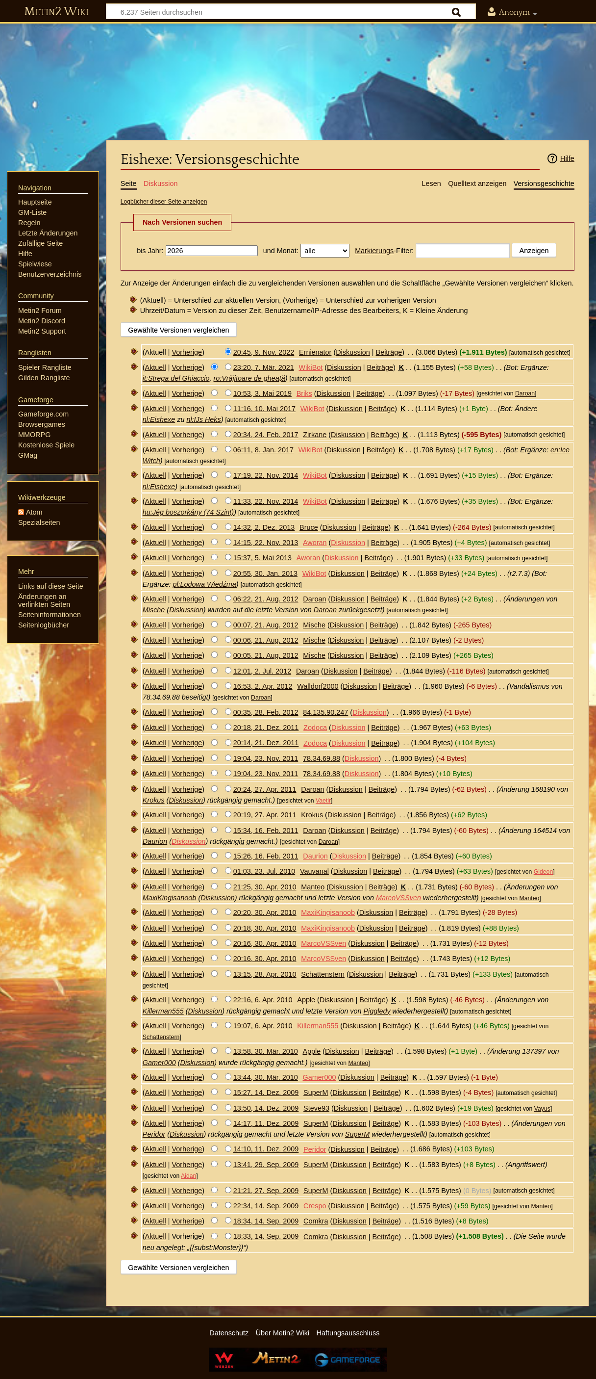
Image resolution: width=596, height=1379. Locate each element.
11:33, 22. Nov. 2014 (265, 501)
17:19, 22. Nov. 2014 (265, 475)
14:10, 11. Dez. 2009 (266, 1149)
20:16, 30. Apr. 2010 (265, 943)
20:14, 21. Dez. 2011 (266, 743)
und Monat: (280, 251)
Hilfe (567, 158)
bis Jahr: (150, 251)
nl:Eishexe (159, 419)
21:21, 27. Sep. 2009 (266, 1191)
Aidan (188, 1175)
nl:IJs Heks (203, 419)
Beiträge (389, 352)
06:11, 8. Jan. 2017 (263, 450)
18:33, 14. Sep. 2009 (266, 1237)
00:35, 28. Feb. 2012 (265, 712)
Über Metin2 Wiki (283, 1333)
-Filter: (384, 251)
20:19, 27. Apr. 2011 (265, 815)
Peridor (154, 1134)
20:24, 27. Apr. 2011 (265, 789)
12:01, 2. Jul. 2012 (262, 671)
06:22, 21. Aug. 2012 (265, 599)
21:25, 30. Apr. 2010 (265, 887)
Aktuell (155, 367)
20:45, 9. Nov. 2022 (264, 352)
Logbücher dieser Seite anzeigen (164, 201)
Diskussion (353, 352)
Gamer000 (159, 1063)
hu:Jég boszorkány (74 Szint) (188, 512)
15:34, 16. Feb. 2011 (265, 830)
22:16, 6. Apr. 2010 (263, 1000)
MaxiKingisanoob (170, 898)
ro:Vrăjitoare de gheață (249, 378)
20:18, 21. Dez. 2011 (266, 727)
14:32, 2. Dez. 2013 (264, 527)
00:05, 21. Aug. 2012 (265, 655)
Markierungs (374, 251)
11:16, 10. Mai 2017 (264, 409)
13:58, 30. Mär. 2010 (265, 1051)
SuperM (357, 1134)
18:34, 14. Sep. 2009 (266, 1221)
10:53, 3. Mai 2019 (262, 393)
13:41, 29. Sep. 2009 (266, 1165)
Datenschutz (228, 1333)
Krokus (154, 800)
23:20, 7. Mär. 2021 (263, 367)
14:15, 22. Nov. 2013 (265, 542)
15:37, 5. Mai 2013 (262, 558)
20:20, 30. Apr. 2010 (265, 912)
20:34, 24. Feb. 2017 (265, 435)
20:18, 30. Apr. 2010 (265, 928)
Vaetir (323, 800)
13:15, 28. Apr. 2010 (265, 974)
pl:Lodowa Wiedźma (204, 584)
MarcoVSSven (398, 898)
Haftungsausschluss (348, 1333)
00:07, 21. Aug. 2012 (265, 625)
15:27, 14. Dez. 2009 (266, 1092)
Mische (154, 610)
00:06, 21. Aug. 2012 (265, 640)
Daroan (525, 393)
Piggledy (376, 1011)
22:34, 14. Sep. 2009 (266, 1206)
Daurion (155, 841)
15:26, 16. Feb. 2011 (265, 856)
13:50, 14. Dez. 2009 (266, 1108)
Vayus (542, 1108)
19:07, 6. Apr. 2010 (263, 1026)
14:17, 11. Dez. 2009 (266, 1123)
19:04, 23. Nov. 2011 (265, 758)
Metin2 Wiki (56, 12)
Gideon (543, 871)
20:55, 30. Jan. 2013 (265, 573)
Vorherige (187, 352)
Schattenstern (161, 1037)
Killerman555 (163, 1011)
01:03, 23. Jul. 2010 (264, 871)
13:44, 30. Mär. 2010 (265, 1077)
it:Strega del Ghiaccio (176, 378)
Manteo (529, 898)
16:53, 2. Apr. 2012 (263, 686)
